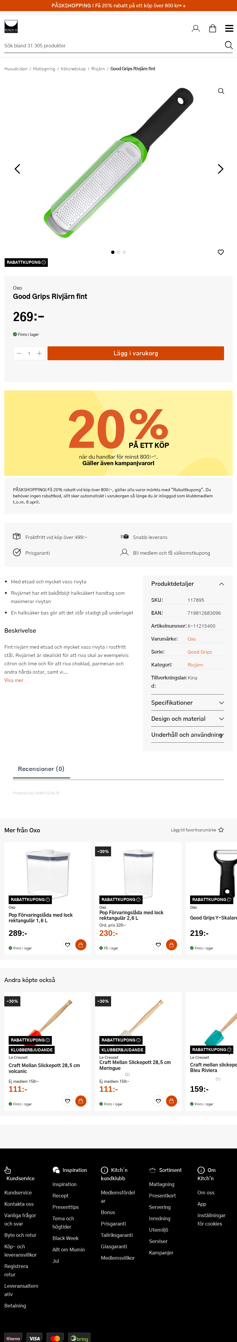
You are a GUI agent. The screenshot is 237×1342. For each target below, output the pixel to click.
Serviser (158, 1241)
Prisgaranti (37, 552)
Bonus (108, 1212)
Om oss (206, 1192)
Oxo (17, 287)
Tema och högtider (63, 1222)
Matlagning (44, 68)
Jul (55, 1260)
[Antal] (29, 353)
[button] (221, 252)
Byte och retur (20, 1234)
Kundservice (18, 1192)
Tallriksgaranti (117, 1234)
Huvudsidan (15, 68)
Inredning (159, 1218)
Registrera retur (16, 1270)
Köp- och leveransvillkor (20, 1250)
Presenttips (65, 1206)
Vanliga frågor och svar (20, 1219)
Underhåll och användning (186, 734)
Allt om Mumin (68, 1249)
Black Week (65, 1238)
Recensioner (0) (41, 768)
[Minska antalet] (19, 353)
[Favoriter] (67, 944)
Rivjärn (98, 68)
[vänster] (17, 169)
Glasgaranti (114, 1246)
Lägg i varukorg (136, 353)
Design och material (178, 718)
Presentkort (162, 1195)
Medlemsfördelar (118, 1196)
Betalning (15, 1305)
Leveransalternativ (21, 1290)
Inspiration (64, 1184)
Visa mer (13, 679)
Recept (60, 1195)
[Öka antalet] (39, 353)
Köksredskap (73, 68)
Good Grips (200, 651)
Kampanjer (161, 1252)
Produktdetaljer (172, 583)
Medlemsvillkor (118, 1257)
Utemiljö (158, 1229)
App (202, 1203)
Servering (160, 1206)
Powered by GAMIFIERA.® (36, 793)
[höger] (220, 169)
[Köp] (80, 944)
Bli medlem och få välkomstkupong (171, 552)
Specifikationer (172, 702)
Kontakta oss (19, 1203)
